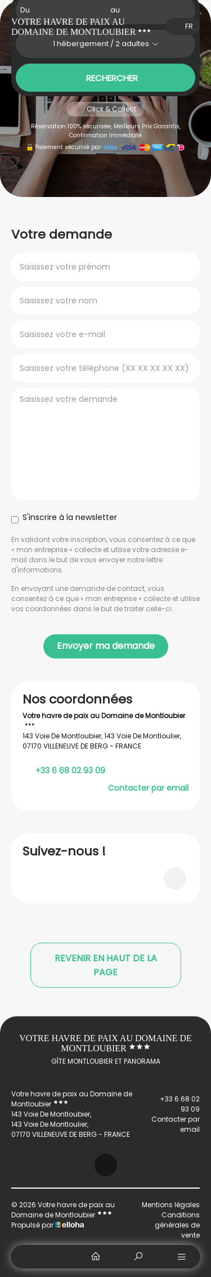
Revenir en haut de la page (106, 965)
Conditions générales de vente (177, 1225)
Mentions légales (171, 1204)
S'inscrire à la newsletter (64, 517)
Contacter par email (148, 788)
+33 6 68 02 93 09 (170, 1104)
